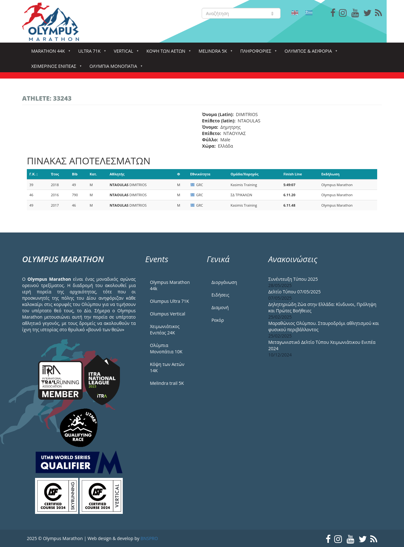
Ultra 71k (91, 53)
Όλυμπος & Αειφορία (309, 53)
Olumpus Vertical (167, 314)
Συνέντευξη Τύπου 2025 (293, 279)
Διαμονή (220, 307)
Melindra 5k (214, 53)
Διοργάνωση (224, 282)
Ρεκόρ (217, 320)
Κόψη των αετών (167, 53)
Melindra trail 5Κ (167, 383)
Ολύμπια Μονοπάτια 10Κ (166, 348)
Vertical (125, 53)
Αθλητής (117, 174)
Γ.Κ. (33, 174)
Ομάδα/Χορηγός (244, 174)
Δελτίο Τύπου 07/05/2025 (294, 292)
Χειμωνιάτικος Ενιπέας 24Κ (165, 329)
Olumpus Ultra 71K (169, 301)
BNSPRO (149, 538)
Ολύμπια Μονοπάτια (114, 68)
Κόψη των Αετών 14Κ (167, 367)
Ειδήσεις (220, 295)
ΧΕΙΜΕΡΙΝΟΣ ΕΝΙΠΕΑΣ (55, 68)
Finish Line (292, 174)
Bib (75, 174)
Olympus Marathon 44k (170, 285)
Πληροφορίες (257, 53)
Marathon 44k (49, 53)
